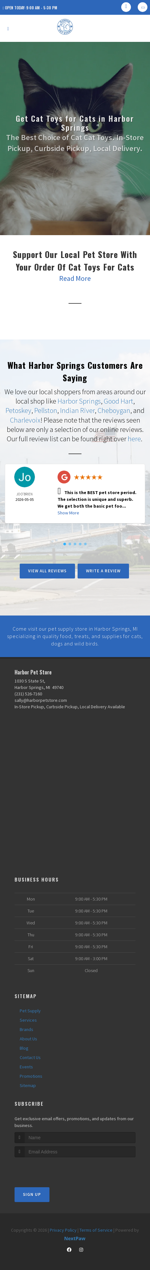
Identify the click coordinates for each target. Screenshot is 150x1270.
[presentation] (49, 1167)
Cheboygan (114, 410)
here (134, 437)
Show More (68, 511)
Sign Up (32, 1192)
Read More (75, 278)
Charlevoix (25, 419)
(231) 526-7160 (28, 692)
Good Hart (118, 401)
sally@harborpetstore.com (41, 698)
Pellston (45, 410)
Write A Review (103, 569)
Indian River (77, 410)
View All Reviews (47, 569)
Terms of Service (96, 1228)
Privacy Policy (63, 1228)
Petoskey (18, 410)
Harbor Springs (79, 401)
